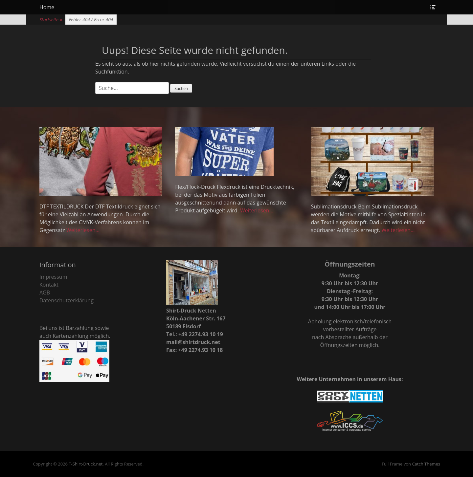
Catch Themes (426, 464)
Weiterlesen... (83, 230)
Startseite (50, 19)
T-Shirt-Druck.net (85, 464)
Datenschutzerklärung (66, 300)
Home (46, 7)
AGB (44, 292)
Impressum (53, 276)
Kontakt (48, 284)
